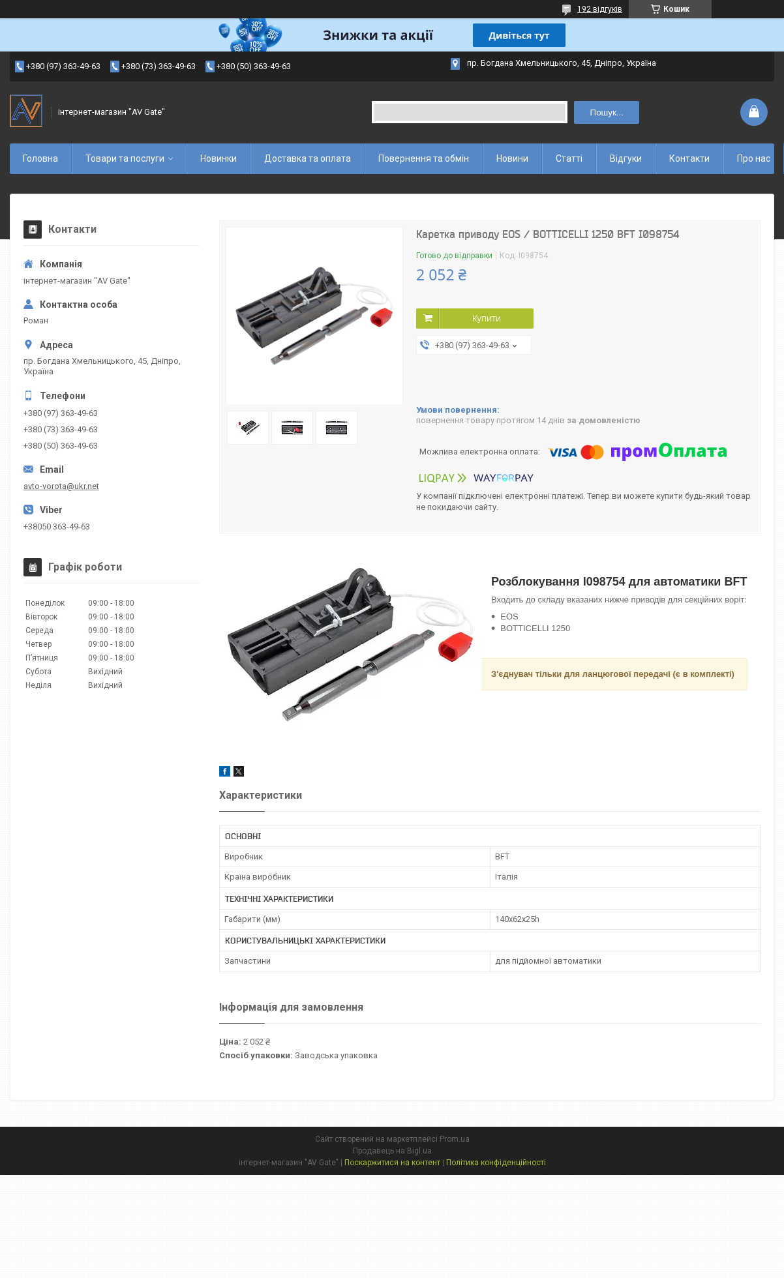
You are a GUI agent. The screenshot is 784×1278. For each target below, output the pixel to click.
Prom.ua (455, 1139)
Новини (512, 158)
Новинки (218, 158)
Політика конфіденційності (496, 1162)
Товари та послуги (124, 158)
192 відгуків (599, 9)
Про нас (753, 158)
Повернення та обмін (423, 158)
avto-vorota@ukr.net (61, 486)
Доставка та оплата (307, 158)
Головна (40, 158)
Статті (569, 158)
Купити (486, 318)
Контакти (689, 158)
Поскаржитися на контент (392, 1162)
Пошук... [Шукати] (607, 112)
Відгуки (626, 158)
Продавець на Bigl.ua (392, 1150)
